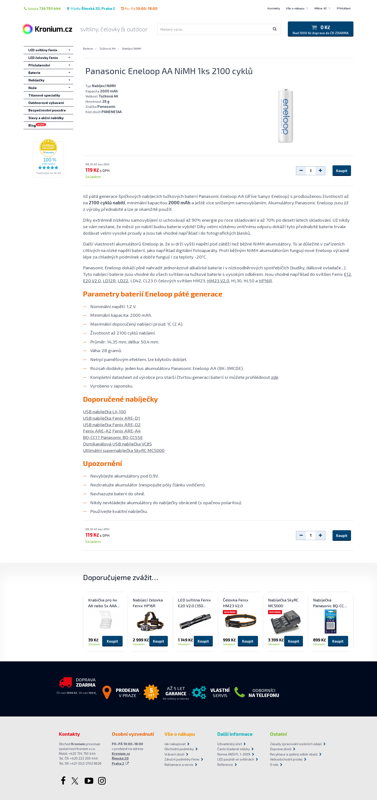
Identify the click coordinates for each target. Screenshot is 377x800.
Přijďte (90, 8)
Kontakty (274, 8)
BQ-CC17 (92, 437)
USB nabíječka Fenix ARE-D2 (112, 424)
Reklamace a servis (178, 765)
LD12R (109, 280)
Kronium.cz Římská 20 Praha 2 (121, 758)
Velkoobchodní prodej (286, 759)
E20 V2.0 (92, 280)
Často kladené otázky (233, 749)
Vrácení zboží (174, 754)
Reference (225, 765)
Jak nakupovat (175, 744)
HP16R (265, 280)
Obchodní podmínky (179, 749)
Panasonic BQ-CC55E (122, 437)
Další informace (235, 734)
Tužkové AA (108, 48)
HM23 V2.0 (218, 280)
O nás (274, 765)
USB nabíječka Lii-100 (104, 411)
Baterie (88, 48)
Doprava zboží (280, 749)
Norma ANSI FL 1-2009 (233, 754)
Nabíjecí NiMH (131, 48)
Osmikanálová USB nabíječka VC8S (117, 443)
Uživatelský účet (229, 744)
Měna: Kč (320, 8)
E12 (347, 274)
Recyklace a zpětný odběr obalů (294, 754)
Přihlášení (344, 8)
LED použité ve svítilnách (235, 759)
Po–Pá (139, 8)
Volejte (42, 8)
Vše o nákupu (295, 8)
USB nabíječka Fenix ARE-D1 (111, 418)
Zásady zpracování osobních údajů (294, 744)
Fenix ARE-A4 (126, 430)
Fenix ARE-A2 (97, 430)
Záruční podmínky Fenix (181, 759)
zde (274, 377)
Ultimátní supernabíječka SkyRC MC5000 (123, 450)
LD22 (123, 280)
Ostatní (278, 734)
